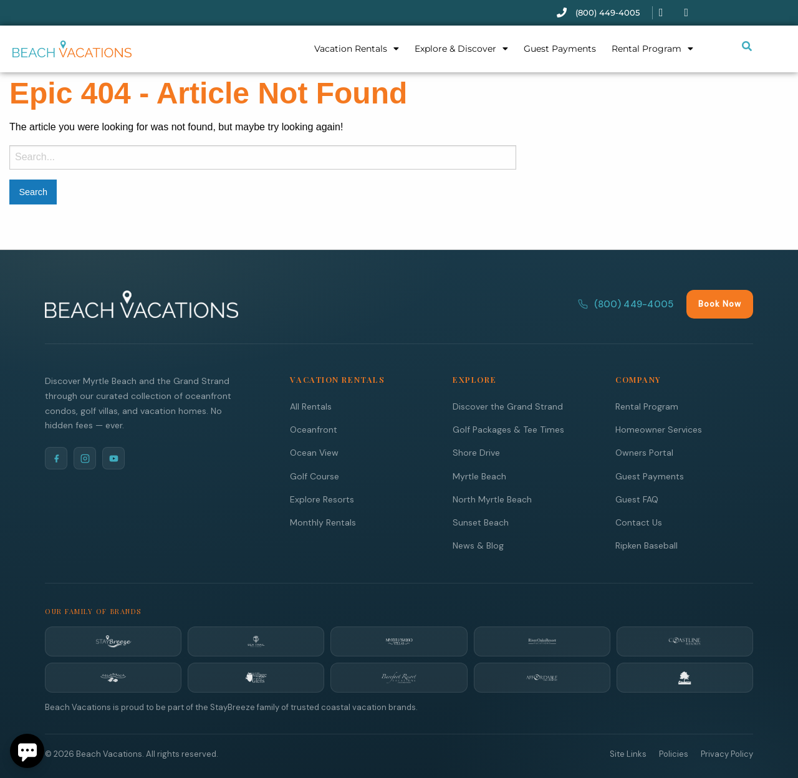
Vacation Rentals (356, 48)
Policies (673, 753)
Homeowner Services (658, 429)
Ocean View (314, 452)
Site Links (628, 753)
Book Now (719, 303)
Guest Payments (560, 48)
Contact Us (638, 521)
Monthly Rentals (323, 521)
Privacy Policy (727, 753)
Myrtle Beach (479, 475)
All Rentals (311, 405)
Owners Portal (644, 452)
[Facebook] (56, 457)
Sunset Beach (481, 521)
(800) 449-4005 (625, 303)
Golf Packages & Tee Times (508, 429)
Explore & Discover (461, 48)
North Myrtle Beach (492, 498)
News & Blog (478, 544)
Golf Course (314, 475)
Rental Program (652, 48)
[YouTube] (113, 457)
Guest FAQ (636, 498)
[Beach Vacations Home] (141, 303)
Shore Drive (476, 452)
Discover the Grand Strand (508, 405)
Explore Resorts (322, 498)
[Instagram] (85, 457)
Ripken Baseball (646, 544)
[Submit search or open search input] (746, 46)
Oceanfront (313, 429)
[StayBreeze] (113, 641)
